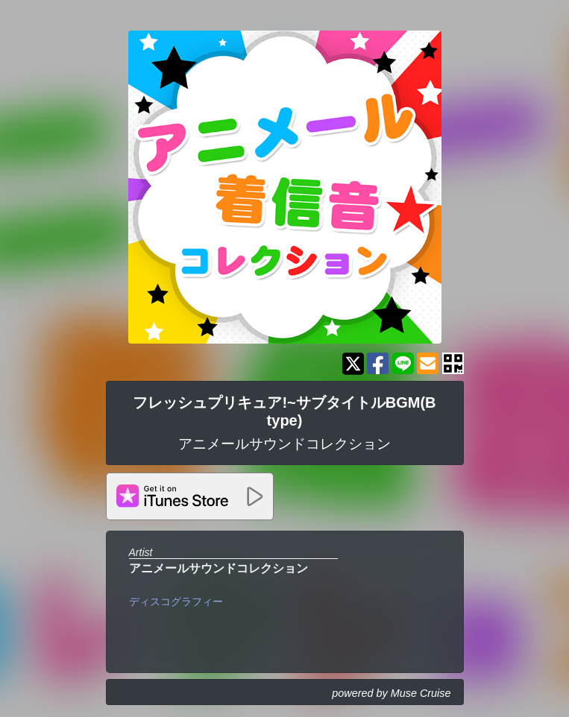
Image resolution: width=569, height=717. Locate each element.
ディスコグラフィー (176, 601)
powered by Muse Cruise (391, 693)
